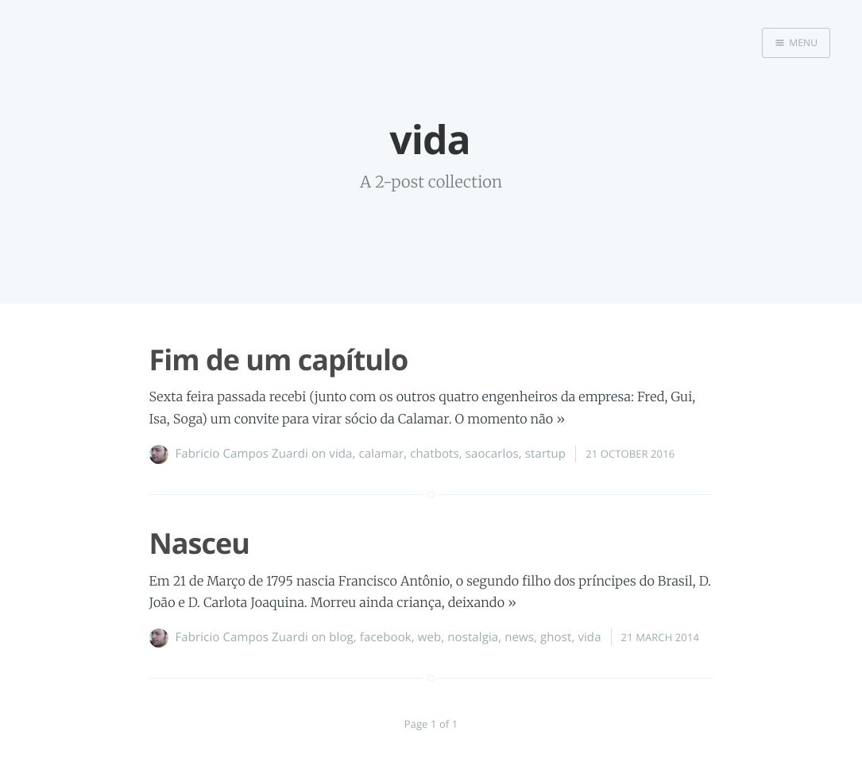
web (430, 637)
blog (341, 637)
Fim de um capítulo (278, 359)
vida (340, 454)
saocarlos (492, 454)
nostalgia (472, 637)
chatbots (434, 454)
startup (545, 454)
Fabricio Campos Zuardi (242, 454)
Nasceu (199, 543)
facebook (386, 637)
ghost (555, 637)
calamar (381, 454)
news (519, 637)
